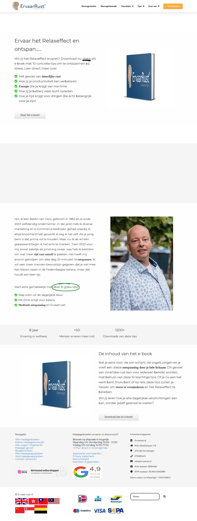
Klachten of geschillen (86, 462)
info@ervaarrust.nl (143, 461)
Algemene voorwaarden (87, 453)
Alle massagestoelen (27, 439)
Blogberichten (23, 450)
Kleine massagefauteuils (29, 442)
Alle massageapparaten (29, 453)
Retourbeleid (81, 459)
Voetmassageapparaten (29, 456)
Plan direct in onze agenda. (92, 448)
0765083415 (140, 456)
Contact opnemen (26, 459)
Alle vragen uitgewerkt (29, 445)
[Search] (164, 496)
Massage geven (24, 448)
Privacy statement (83, 456)
